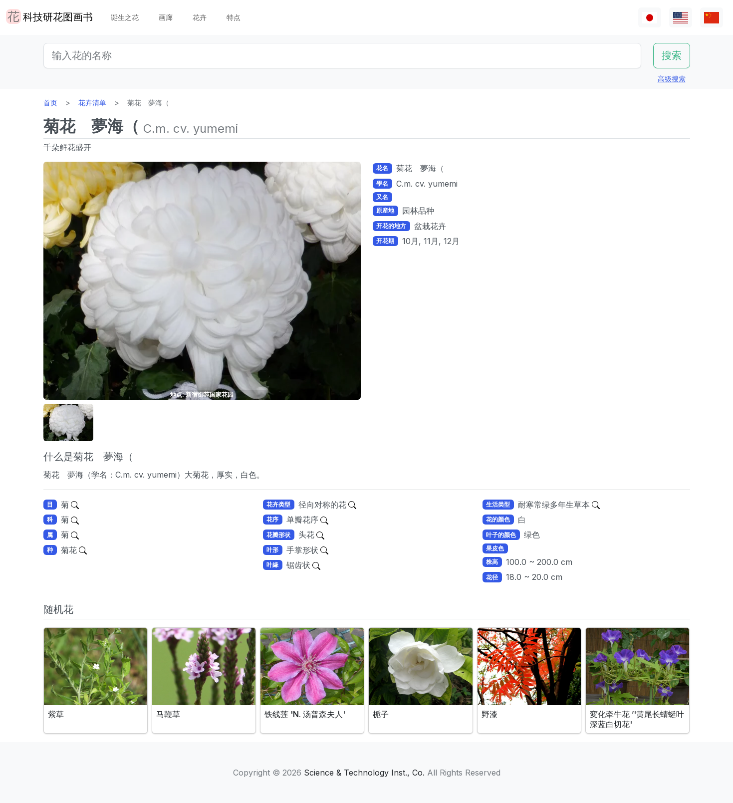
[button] (68, 422)
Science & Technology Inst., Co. (364, 773)
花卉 (200, 17)
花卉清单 (92, 102)
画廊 (166, 17)
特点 (234, 17)
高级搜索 (672, 78)
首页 (50, 102)
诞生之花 (125, 17)
